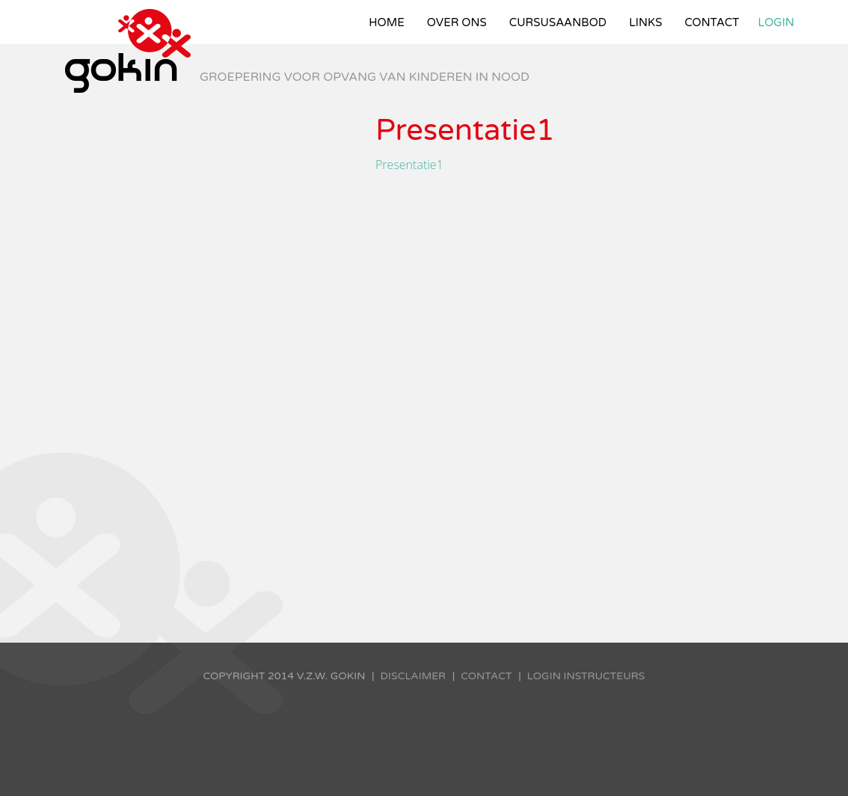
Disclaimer (413, 676)
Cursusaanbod (557, 22)
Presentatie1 (409, 164)
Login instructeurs (586, 676)
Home (387, 22)
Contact (711, 22)
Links (645, 22)
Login (776, 22)
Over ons (457, 22)
